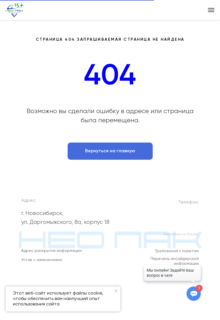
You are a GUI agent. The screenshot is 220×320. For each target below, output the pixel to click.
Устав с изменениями (41, 262)
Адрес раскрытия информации (51, 253)
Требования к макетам (177, 253)
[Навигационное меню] (211, 10)
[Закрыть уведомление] (116, 291)
